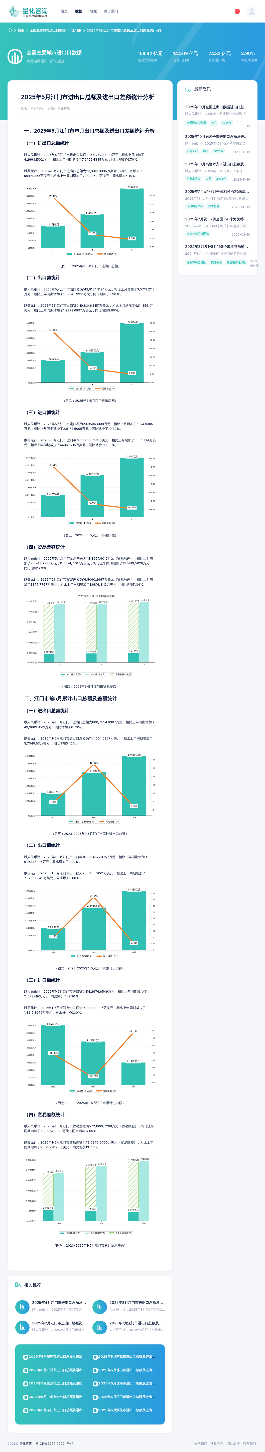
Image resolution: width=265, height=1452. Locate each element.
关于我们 (200, 1443)
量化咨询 (25, 1443)
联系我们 (249, 1443)
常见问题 (216, 1443)
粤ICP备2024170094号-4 (54, 1443)
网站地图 (233, 1443)
